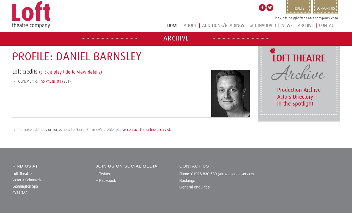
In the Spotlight (295, 104)
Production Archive (299, 90)
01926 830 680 (204, 174)
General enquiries (194, 187)
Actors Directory (295, 97)
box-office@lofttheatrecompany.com (306, 18)
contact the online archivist (148, 130)
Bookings (187, 180)
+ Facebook (106, 180)
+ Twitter (103, 174)
